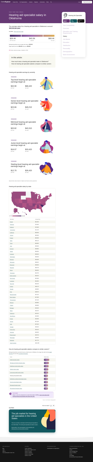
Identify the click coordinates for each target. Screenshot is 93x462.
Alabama (12, 227)
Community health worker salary (17, 372)
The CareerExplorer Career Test (8, 452)
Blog (3, 448)
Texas (11, 243)
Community (42, 2)
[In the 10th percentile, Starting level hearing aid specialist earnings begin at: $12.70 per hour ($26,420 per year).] (32, 168)
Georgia (11, 326)
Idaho (11, 240)
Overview (66, 28)
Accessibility (71, 455)
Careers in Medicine (28, 452)
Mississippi (12, 337)
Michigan (12, 308)
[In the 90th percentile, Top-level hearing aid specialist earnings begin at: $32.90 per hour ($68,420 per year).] (32, 83)
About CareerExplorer (73, 448)
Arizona (11, 235)
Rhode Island (13, 334)
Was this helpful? (46, 405)
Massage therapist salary (15, 385)
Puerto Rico (12, 329)
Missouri (12, 302)
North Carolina (13, 275)
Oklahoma (12, 313)
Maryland (12, 267)
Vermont (12, 248)
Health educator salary (14, 359)
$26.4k (13, 39)
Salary (65, 36)
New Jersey (12, 278)
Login (3, 449)
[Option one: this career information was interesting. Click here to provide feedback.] (51, 406)
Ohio (11, 291)
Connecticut (12, 229)
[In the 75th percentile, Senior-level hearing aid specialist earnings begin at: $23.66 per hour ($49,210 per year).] (32, 104)
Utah (11, 324)
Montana (12, 259)
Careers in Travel (28, 455)
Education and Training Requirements (70, 32)
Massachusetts (13, 294)
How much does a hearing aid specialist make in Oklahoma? (30, 61)
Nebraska (12, 340)
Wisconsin (12, 264)
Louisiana (12, 281)
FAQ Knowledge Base (73, 451)
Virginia (11, 305)
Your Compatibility (68, 25)
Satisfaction (66, 45)
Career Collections (28, 448)
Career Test (15, 2)
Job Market (66, 39)
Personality (66, 48)
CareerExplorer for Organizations (53, 448)
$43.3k (32, 39)
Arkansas (12, 224)
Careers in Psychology (29, 454)
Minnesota (12, 262)
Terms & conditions (72, 452)
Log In (79, 2)
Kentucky (12, 332)
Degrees (36, 2)
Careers (30, 2)
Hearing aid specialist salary (16, 375)
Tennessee (12, 273)
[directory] (32, 61)
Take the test (87, 2)
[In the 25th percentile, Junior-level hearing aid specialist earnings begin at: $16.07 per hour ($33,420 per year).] (32, 147)
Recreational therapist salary (16, 388)
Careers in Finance (28, 451)
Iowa (11, 246)
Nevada (11, 289)
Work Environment (69, 54)
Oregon (11, 237)
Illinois (11, 270)
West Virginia (13, 297)
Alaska (11, 251)
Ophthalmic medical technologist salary (18, 378)
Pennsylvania (13, 299)
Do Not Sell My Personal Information (76, 456)
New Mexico (12, 316)
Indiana (11, 286)
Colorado (12, 254)
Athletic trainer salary (14, 369)
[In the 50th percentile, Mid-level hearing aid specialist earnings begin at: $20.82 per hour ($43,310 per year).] (32, 125)
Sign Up (3, 451)
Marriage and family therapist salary (17, 362)
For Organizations (23, 2)
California (12, 232)
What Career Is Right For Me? (30, 449)
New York (12, 283)
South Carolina (13, 343)
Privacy (70, 454)
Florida (11, 318)
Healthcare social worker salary (16, 366)
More (47, 2)
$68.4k (51, 39)
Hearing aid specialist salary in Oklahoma (27, 16)
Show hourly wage (18, 31)
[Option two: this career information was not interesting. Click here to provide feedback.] (54, 406)
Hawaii (11, 221)
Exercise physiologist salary (16, 382)
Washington (12, 256)
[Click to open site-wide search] (51, 2)
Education (66, 42)
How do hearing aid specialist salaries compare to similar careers (31, 64)
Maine (11, 310)
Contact (70, 449)
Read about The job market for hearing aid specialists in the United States (23, 428)
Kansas (11, 321)
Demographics (67, 51)
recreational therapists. (23, 353)
